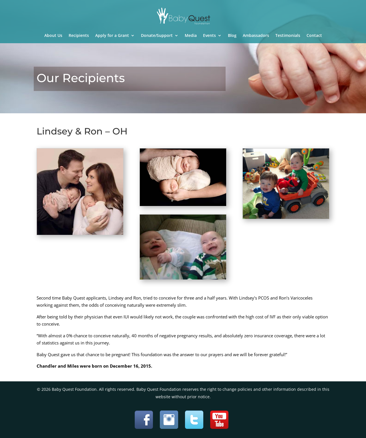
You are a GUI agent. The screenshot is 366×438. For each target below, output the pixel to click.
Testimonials (287, 35)
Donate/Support (157, 35)
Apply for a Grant (112, 35)
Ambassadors (256, 35)
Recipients (79, 35)
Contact (314, 35)
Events (209, 35)
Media (191, 35)
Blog (232, 35)
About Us (53, 35)
